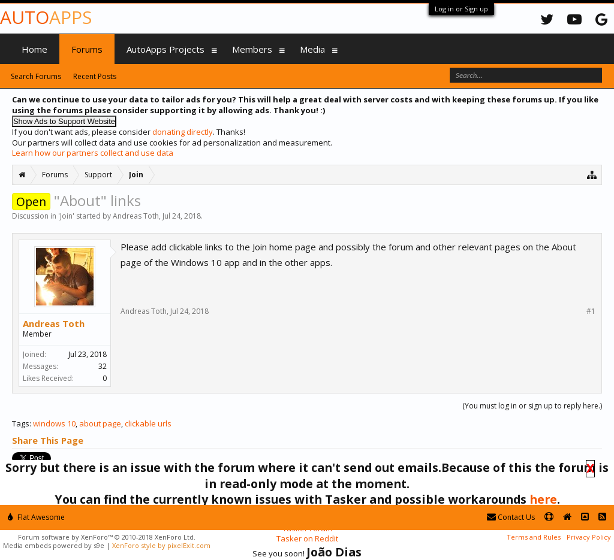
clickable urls (148, 423)
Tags (20, 423)
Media (312, 49)
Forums (87, 49)
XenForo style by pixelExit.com (161, 545)
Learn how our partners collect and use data (92, 152)
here (543, 499)
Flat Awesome (36, 517)
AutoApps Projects (165, 49)
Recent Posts (94, 76)
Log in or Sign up (461, 8)
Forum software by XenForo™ (106, 536)
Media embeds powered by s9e (53, 545)
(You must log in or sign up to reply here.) (532, 406)
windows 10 (54, 423)
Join (66, 216)
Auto (46, 17)
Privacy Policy (589, 536)
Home (34, 49)
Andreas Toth (136, 216)
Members (252, 49)
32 (102, 366)
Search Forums (36, 76)
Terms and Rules (534, 536)
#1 (590, 311)
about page (100, 423)
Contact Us (511, 517)
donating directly (182, 131)
